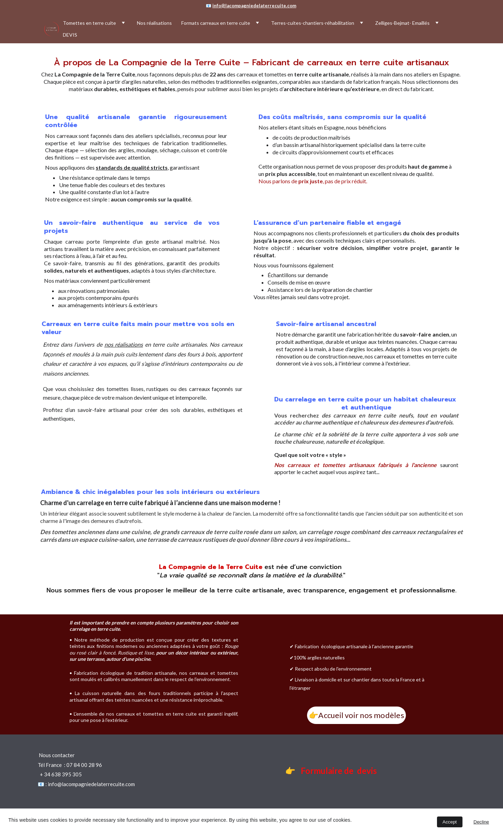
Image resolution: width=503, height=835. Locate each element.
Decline (481, 822)
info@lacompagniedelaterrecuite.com (254, 5)
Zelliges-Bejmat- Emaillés (402, 23)
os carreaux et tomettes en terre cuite (412, 356)
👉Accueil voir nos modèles (356, 715)
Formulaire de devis (340, 771)
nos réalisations (123, 344)
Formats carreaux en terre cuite (215, 23)
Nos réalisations (154, 23)
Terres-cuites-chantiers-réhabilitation (312, 23)
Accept (450, 822)
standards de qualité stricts (132, 167)
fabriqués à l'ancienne (407, 464)
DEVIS (70, 35)
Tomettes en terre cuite (89, 23)
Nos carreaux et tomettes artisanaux (324, 464)
